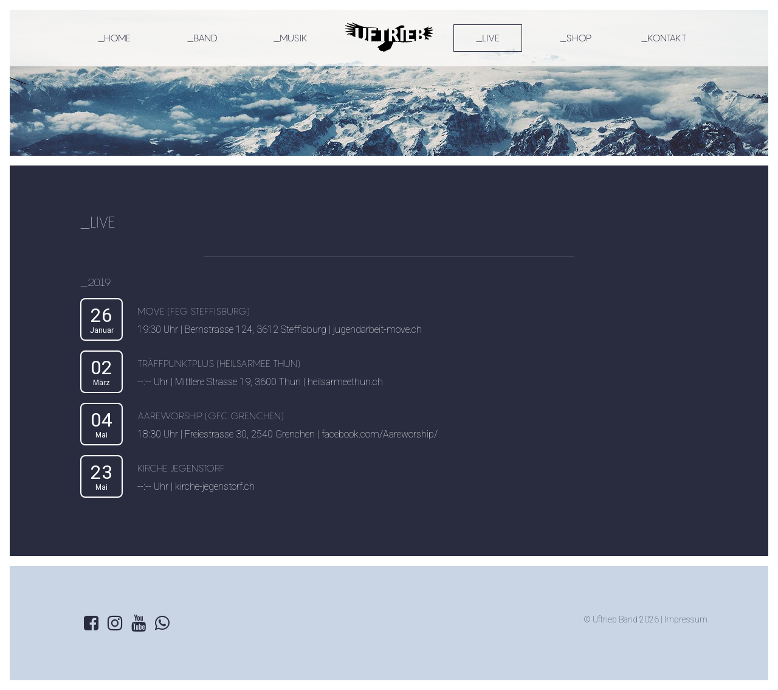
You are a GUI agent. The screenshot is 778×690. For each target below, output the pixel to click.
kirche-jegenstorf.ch (215, 486)
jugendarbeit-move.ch (377, 329)
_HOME (114, 38)
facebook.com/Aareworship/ (380, 434)
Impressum (685, 619)
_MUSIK (291, 38)
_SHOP (575, 38)
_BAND (202, 38)
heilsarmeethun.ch (345, 382)
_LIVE (488, 38)
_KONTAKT (663, 38)
